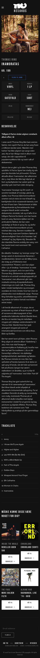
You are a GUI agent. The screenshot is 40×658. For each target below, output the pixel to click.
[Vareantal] (4, 77)
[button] (3, 7)
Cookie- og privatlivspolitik (29, 646)
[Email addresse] (20, 628)
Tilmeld (8, 635)
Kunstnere (19, 643)
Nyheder (33, 643)
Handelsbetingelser (11, 646)
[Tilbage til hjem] (20, 7)
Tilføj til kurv (17, 77)
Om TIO (5, 643)
